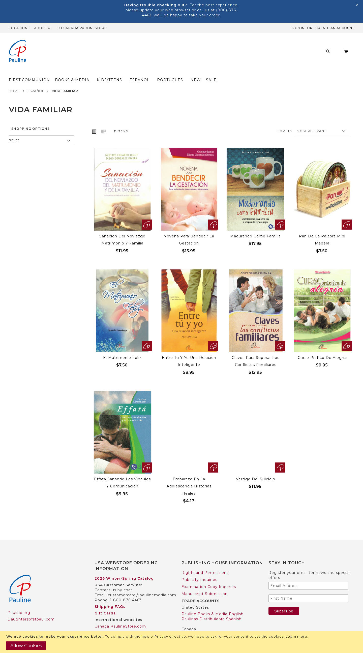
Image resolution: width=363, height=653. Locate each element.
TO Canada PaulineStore (82, 28)
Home (14, 81)
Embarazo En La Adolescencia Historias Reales (189, 476)
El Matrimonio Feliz (122, 348)
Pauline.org (19, 603)
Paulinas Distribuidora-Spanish (211, 609)
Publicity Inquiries (199, 570)
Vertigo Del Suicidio (255, 469)
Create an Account (334, 28)
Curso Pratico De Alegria (322, 348)
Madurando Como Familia (255, 226)
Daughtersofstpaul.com (31, 609)
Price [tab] (14, 130)
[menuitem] (86, 52)
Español (35, 81)
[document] (182, 642)
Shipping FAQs (110, 597)
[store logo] (17, 51)
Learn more (296, 636)
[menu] (173, 52)
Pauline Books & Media (204, 626)
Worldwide (105, 623)
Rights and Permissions (205, 563)
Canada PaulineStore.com (120, 616)
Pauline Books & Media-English (213, 604)
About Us (43, 28)
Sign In (298, 28)
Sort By (285, 121)
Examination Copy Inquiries (209, 577)
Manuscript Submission (205, 584)
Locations (19, 28)
